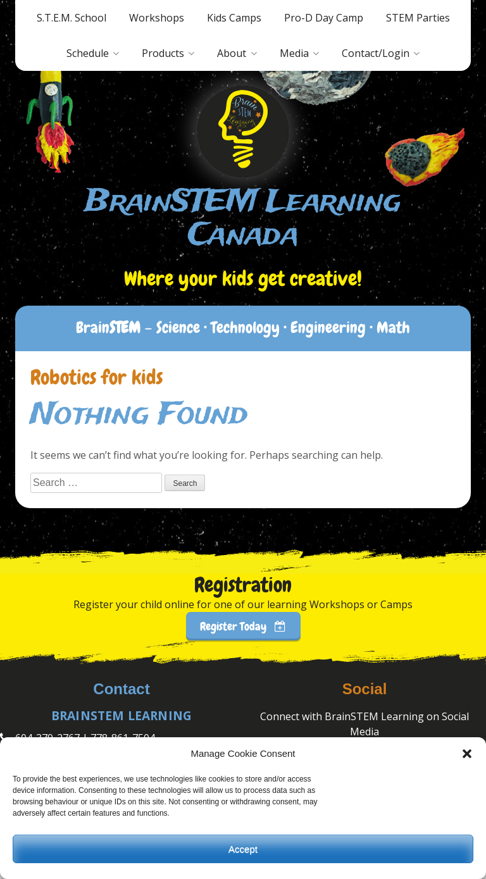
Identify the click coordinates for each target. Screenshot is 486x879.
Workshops (156, 18)
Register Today (243, 626)
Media (294, 53)
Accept (243, 849)
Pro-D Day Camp (323, 18)
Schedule (87, 53)
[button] (467, 753)
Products (163, 53)
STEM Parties (418, 18)
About (231, 53)
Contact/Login (375, 53)
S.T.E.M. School (71, 18)
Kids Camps (234, 18)
